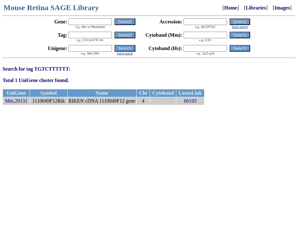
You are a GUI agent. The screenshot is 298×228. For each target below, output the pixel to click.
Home (230, 7)
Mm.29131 (16, 101)
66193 (190, 101)
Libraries (256, 7)
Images (282, 7)
